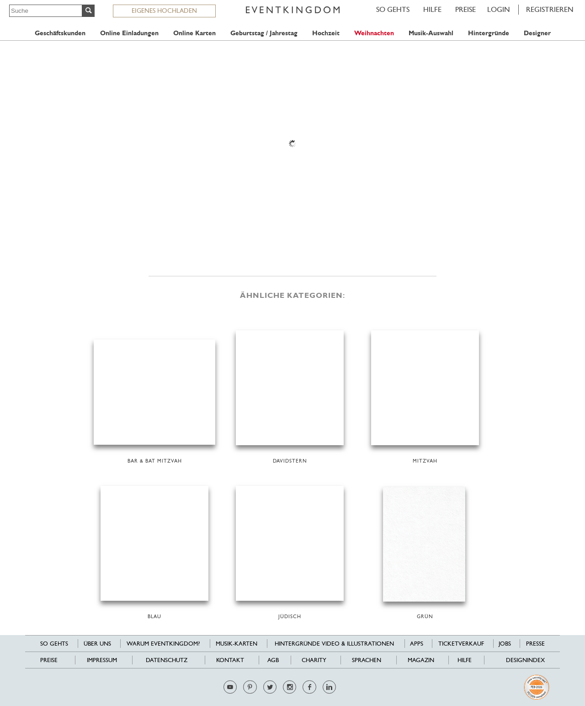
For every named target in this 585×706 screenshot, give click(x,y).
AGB (273, 660)
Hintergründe (488, 33)
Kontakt (230, 660)
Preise (465, 9)
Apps (416, 643)
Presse (535, 643)
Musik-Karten (236, 643)
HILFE (432, 9)
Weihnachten (374, 33)
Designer (537, 33)
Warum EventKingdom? (163, 643)
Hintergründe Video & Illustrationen (334, 643)
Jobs (505, 643)
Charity (314, 660)
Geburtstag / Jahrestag (264, 33)
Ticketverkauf (461, 643)
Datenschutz (166, 660)
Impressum (102, 660)
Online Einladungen (129, 33)
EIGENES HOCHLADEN (164, 10)
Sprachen (366, 660)
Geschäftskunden (60, 33)
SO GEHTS (393, 9)
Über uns (97, 643)
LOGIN (498, 9)
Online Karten (194, 33)
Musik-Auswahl (431, 33)
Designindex (525, 660)
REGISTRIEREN (550, 9)
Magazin (421, 660)
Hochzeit (326, 33)
